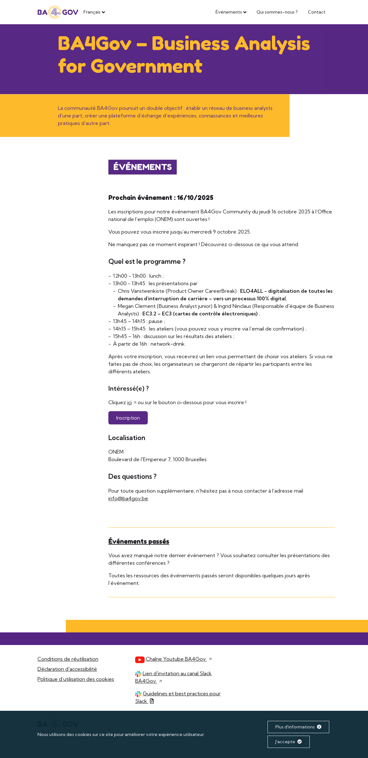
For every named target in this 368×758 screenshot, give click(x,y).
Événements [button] (229, 12)
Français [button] (92, 12)
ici (129, 402)
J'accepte (288, 741)
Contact (316, 12)
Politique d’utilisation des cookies (75, 679)
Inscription (128, 418)
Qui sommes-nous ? (277, 12)
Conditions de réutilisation (67, 659)
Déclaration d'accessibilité (67, 669)
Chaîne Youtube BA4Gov (179, 659)
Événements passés (138, 542)
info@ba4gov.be (128, 498)
